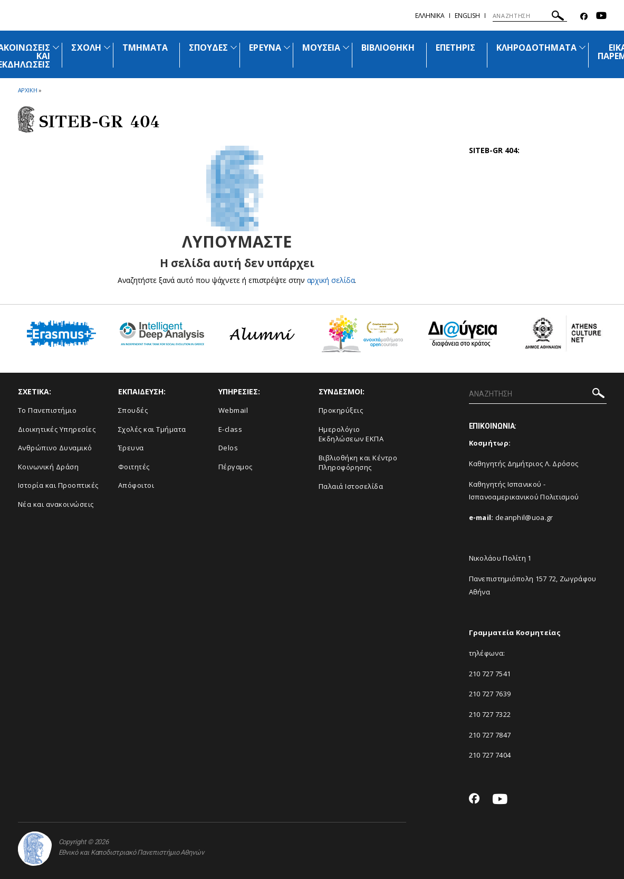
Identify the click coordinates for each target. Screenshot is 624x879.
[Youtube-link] (601, 16)
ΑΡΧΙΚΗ (27, 90)
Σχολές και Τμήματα (152, 429)
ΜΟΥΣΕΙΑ (321, 47)
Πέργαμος (235, 466)
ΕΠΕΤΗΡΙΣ (455, 47)
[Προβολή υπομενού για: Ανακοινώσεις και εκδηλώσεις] (56, 47)
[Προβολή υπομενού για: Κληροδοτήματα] (582, 47)
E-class (230, 429)
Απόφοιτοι (136, 485)
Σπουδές (133, 410)
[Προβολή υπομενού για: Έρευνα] (287, 47)
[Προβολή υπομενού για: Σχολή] (107, 47)
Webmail (233, 410)
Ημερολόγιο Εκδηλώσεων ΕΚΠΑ (351, 434)
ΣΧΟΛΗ (86, 47)
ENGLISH (467, 15)
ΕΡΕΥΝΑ (265, 47)
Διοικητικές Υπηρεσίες (57, 429)
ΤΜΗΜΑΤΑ (145, 47)
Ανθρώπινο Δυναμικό (55, 447)
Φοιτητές (134, 466)
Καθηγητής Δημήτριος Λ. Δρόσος (524, 463)
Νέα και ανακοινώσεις (56, 504)
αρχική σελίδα (331, 280)
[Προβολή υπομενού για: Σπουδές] (233, 47)
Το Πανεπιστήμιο (47, 410)
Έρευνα (131, 447)
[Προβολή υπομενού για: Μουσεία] (346, 47)
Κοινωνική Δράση (48, 466)
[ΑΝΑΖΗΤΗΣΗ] (530, 16)
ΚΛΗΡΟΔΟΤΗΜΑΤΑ (536, 47)
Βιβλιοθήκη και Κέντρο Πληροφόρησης (358, 462)
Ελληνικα (430, 15)
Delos (228, 447)
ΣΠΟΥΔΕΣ (208, 47)
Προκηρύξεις (341, 410)
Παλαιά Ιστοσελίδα (351, 486)
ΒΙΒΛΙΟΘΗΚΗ (388, 47)
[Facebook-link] (584, 16)
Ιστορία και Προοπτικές (58, 485)
